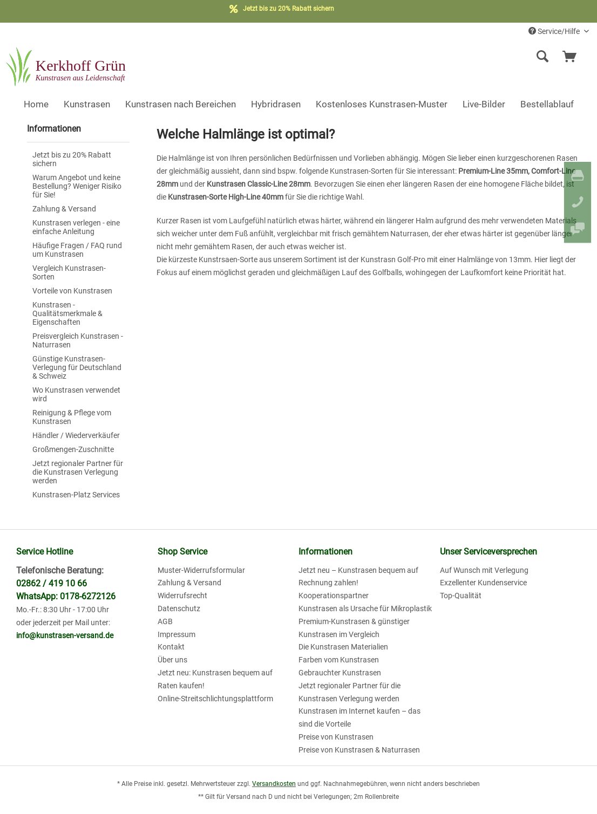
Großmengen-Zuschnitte (73, 449)
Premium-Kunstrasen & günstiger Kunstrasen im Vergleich (354, 628)
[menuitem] (470, 56)
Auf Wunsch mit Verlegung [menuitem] (484, 570)
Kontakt (171, 646)
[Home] (36, 104)
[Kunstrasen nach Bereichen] (180, 104)
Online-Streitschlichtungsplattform (215, 698)
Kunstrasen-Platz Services (76, 494)
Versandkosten (274, 784)
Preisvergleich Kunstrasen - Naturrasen (77, 340)
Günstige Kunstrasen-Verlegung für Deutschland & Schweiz (76, 367)
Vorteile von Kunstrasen (72, 290)
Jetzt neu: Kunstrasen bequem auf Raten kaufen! (215, 679)
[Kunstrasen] (87, 104)
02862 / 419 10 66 (51, 583)
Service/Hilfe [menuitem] (554, 31)
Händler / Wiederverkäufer (76, 435)
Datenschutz (179, 608)
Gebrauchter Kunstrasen (339, 672)
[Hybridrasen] (275, 104)
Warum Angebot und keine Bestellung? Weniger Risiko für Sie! (76, 186)
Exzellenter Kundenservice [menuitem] (483, 582)
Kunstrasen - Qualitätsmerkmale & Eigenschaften (67, 313)
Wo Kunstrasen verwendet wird (76, 394)
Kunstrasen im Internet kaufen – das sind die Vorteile (359, 717)
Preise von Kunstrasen (336, 737)
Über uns (172, 659)
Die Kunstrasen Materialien (343, 646)
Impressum (176, 634)
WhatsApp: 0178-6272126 (66, 596)
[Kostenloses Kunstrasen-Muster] (381, 104)
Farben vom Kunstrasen (338, 659)
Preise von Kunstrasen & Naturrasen (359, 749)
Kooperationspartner (333, 595)
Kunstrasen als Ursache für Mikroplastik (365, 608)
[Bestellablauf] (547, 104)
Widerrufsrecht (182, 595)
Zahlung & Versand (64, 208)
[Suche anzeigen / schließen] (542, 56)
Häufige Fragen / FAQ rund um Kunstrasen (77, 249)
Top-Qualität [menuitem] (460, 595)
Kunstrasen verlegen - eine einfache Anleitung (76, 227)
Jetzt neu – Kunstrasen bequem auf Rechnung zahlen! (358, 576)
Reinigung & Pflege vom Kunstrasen (71, 417)
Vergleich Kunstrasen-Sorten (69, 272)
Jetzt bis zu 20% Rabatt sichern (71, 159)
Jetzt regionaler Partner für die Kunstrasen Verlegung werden (77, 472)
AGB (165, 621)
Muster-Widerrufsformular (201, 570)
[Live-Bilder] (484, 104)
